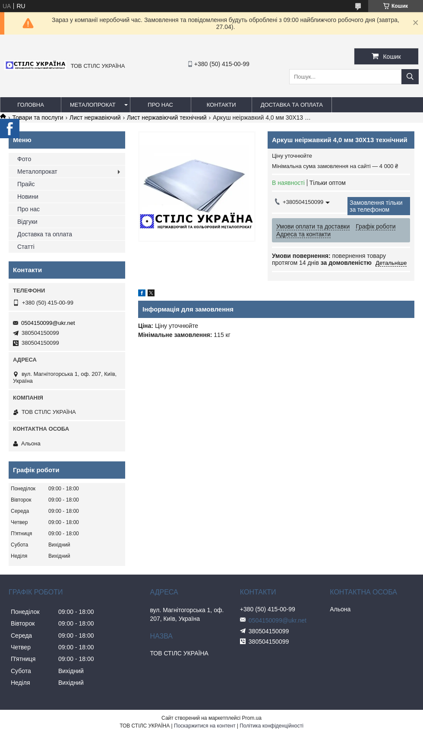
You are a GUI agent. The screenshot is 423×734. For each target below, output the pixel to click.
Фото (24, 159)
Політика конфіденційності (271, 726)
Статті (26, 246)
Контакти (221, 105)
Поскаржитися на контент (204, 726)
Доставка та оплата (292, 105)
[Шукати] (410, 76)
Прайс (26, 184)
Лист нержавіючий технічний (167, 117)
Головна (30, 105)
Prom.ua (252, 718)
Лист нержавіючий (94, 117)
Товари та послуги (37, 117)
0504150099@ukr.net (48, 323)
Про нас (160, 105)
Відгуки (27, 221)
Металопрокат (93, 105)
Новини (27, 196)
